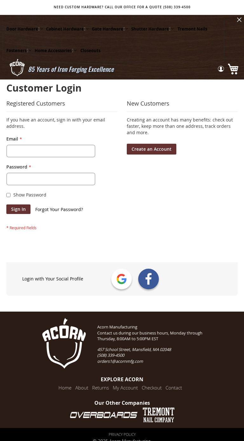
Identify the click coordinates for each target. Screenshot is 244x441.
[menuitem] (23, 29)
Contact (174, 387)
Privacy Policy (122, 434)
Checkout (152, 387)
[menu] (113, 39)
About (81, 387)
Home (64, 387)
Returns (100, 387)
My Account (125, 387)
